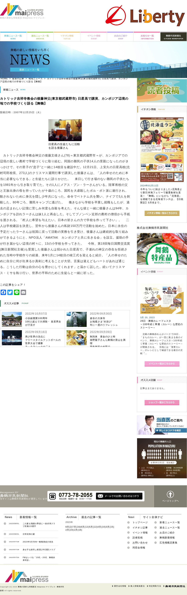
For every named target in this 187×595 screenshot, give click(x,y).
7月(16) (76, 527)
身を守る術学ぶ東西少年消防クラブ (39, 550)
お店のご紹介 (167, 532)
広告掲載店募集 (168, 542)
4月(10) (102, 527)
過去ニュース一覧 (170, 527)
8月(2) (68, 527)
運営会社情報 (120, 586)
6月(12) (85, 527)
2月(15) (69, 530)
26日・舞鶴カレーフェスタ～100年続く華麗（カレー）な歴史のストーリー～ (161, 324)
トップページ (140, 522)
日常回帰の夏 (29, 534)
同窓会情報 (139, 547)
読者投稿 (138, 537)
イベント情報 (140, 532)
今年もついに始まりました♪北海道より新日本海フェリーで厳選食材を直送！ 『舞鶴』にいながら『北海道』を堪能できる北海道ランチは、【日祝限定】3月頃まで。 (161, 196)
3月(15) (110, 527)
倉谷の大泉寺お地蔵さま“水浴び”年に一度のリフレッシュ (104, 321)
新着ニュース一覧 (170, 522)
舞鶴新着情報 (167, 537)
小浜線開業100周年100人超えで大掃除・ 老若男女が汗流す (43, 321)
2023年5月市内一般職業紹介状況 (38, 542)
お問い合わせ (140, 542)
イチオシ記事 (140, 527)
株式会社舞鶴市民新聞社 (152, 227)
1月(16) (78, 530)
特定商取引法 (155, 586)
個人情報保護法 (137, 586)
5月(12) (93, 527)
